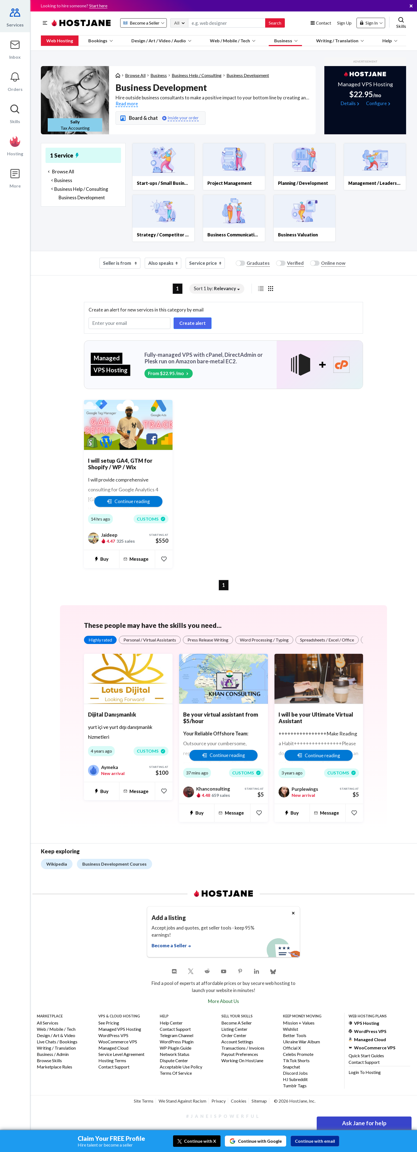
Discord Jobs (295, 1073)
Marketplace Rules (54, 1067)
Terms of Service (176, 1073)
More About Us (223, 1001)
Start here (98, 5)
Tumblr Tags (295, 1085)
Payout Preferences (239, 1054)
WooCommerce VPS (117, 1042)
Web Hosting (59, 40)
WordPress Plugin (177, 1042)
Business (286, 40)
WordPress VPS (113, 1035)
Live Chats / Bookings (57, 1042)
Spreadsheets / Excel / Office (327, 639)
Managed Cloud (113, 1048)
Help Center (171, 1023)
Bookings (100, 40)
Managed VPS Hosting (119, 1029)
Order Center (233, 1035)
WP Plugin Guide (175, 1048)
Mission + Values (299, 1023)
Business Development (247, 75)
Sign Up (344, 22)
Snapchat (291, 1067)
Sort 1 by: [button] (215, 288)
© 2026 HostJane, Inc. (294, 1100)
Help (389, 40)
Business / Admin (53, 1054)
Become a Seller (236, 1023)
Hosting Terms (112, 1060)
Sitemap (259, 1100)
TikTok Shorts (296, 1060)
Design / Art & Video (56, 1035)
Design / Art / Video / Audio (161, 40)
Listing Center (234, 1029)
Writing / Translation (340, 40)
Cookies (238, 1100)
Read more (127, 103)
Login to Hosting (365, 1072)
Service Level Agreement (121, 1054)
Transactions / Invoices (242, 1048)
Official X (292, 1048)
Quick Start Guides (366, 1055)
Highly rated (100, 639)
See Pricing (108, 1023)
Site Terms (143, 1100)
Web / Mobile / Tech (232, 40)
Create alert (192, 323)
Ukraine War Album (301, 1042)
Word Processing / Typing (264, 639)
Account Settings (237, 1042)
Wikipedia (56, 863)
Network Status (174, 1054)
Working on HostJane (242, 1060)
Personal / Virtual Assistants (149, 639)
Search (275, 22)
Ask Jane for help (364, 1123)
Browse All (135, 75)
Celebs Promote (298, 1054)
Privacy (218, 1100)
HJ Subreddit (295, 1079)
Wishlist (290, 1029)
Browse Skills (49, 1060)
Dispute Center (174, 1060)
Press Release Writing (208, 639)
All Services (47, 1023)
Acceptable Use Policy (181, 1067)
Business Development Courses (114, 863)
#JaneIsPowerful (223, 1116)
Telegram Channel (176, 1035)
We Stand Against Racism (182, 1100)
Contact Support (113, 1067)
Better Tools (294, 1035)
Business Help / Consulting (197, 75)
